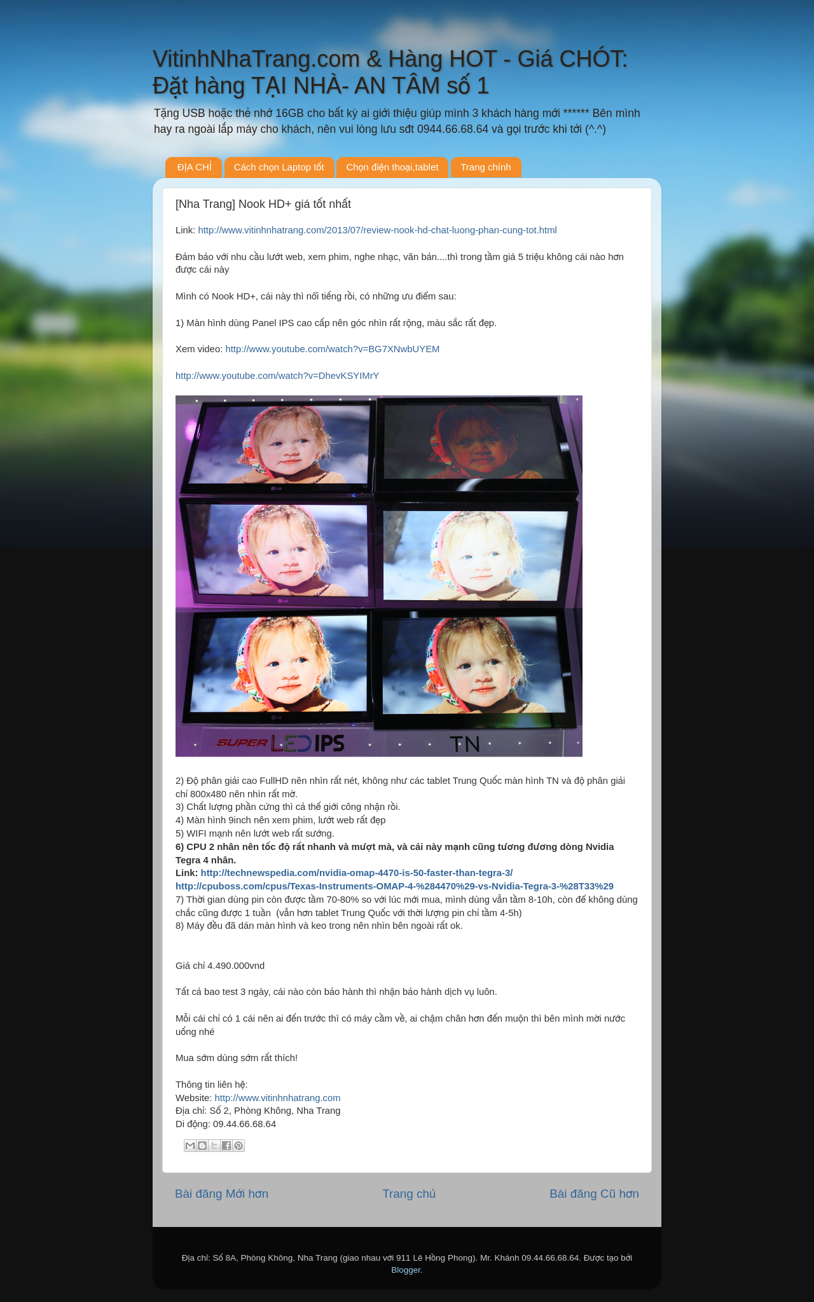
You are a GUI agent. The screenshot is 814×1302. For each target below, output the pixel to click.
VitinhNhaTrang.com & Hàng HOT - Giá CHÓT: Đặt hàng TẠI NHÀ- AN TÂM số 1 (390, 72)
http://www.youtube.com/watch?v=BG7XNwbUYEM (332, 349)
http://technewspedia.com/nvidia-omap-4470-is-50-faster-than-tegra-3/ (357, 873)
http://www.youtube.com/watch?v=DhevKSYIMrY (278, 376)
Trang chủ (409, 1193)
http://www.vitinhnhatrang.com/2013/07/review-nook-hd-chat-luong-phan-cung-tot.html (377, 230)
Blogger (405, 1270)
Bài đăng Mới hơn (221, 1193)
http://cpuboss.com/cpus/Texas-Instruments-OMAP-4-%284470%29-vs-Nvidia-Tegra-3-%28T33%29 (395, 886)
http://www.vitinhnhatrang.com (278, 1098)
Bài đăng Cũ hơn (594, 1193)
